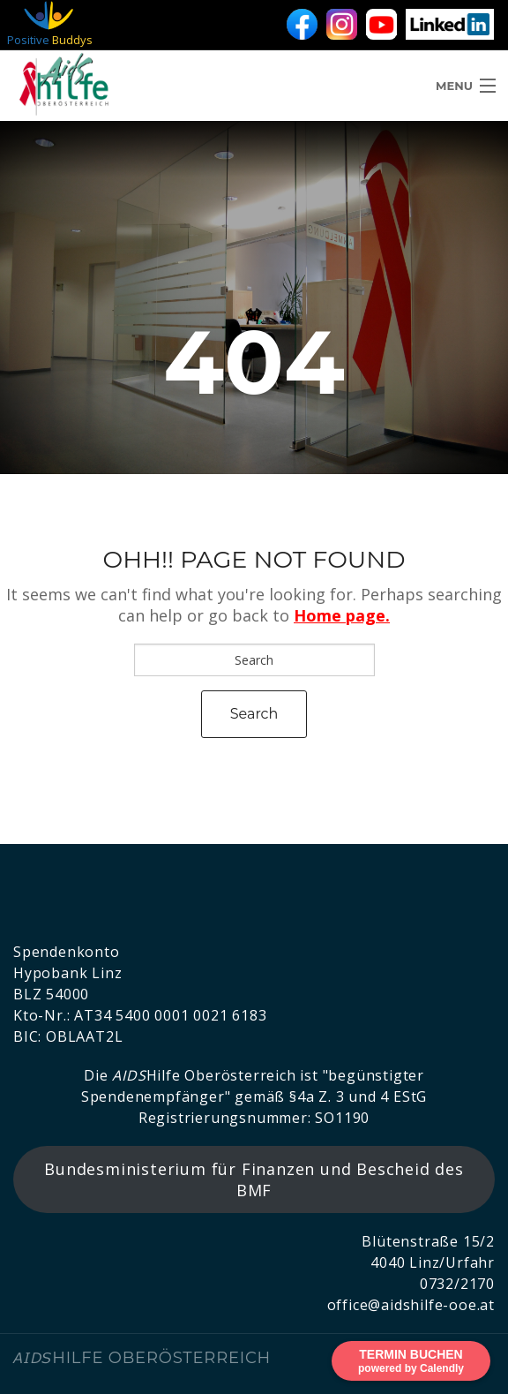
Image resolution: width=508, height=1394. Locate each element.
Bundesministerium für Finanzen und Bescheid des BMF (254, 1179)
